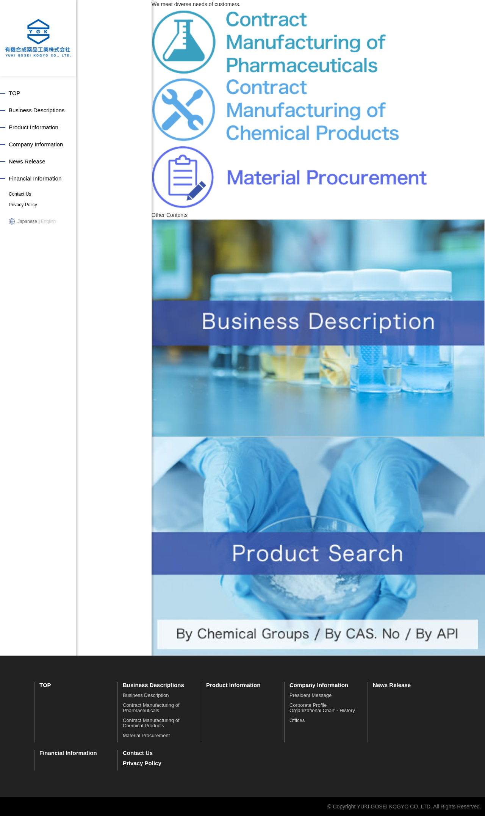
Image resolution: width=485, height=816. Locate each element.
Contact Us (20, 194)
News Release (27, 161)
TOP (14, 93)
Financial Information (35, 178)
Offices (297, 720)
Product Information (33, 127)
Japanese (27, 221)
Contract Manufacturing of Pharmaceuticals (151, 707)
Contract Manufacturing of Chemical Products (151, 722)
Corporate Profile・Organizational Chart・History (322, 707)
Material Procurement (146, 735)
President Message (310, 695)
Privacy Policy (23, 204)
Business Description (146, 695)
